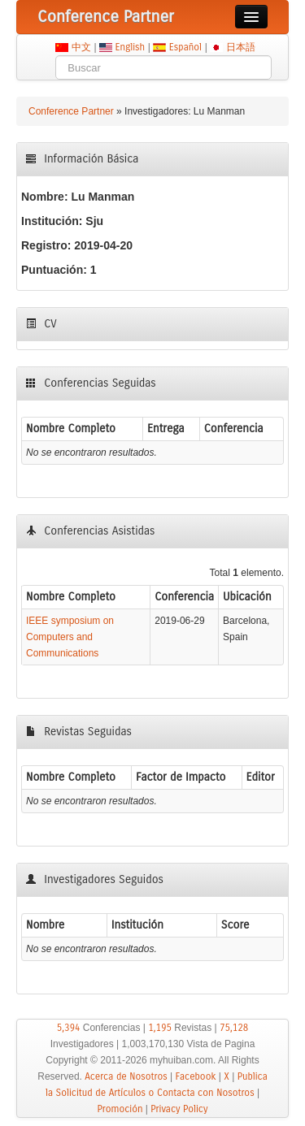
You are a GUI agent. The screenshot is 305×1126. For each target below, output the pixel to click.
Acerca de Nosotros (126, 1076)
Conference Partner (71, 111)
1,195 (160, 1027)
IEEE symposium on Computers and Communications (70, 637)
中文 (81, 47)
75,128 (234, 1027)
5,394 (69, 1027)
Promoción (120, 1109)
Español (185, 47)
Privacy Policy (178, 1109)
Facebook (196, 1076)
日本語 (240, 47)
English (130, 47)
